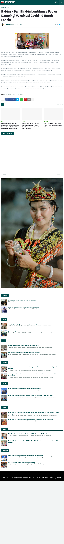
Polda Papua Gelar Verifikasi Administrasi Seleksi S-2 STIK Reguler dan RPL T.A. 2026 (27, 433)
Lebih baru (5, 175)
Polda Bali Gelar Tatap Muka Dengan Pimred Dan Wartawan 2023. (53, 125)
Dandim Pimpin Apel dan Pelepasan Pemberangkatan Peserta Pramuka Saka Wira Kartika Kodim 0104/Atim (10, 126)
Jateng (13, 94)
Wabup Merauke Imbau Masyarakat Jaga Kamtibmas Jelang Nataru (23, 307)
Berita (9, 94)
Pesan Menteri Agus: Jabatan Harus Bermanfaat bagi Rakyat (22, 300)
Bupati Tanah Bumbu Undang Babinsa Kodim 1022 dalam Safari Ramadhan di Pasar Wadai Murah (30, 395)
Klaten (17, 94)
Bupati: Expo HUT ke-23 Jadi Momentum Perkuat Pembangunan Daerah (24, 388)
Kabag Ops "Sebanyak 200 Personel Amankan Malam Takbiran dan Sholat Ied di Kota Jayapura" (30, 126)
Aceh (8, 7)
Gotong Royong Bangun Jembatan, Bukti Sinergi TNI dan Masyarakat (24, 324)
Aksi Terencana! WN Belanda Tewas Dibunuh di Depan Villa (21, 462)
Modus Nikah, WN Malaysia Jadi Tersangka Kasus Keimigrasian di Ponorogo (25, 455)
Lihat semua (60, 104)
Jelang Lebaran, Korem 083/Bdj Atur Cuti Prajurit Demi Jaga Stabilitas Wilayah (26, 331)
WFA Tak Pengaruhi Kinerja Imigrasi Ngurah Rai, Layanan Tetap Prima (24, 352)
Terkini (21, 94)
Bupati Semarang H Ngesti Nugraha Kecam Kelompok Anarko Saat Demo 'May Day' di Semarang (30, 419)
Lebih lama (59, 175)
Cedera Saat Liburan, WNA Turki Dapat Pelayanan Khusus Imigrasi (23, 345)
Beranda (3, 7)
